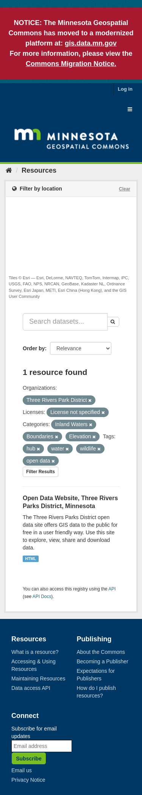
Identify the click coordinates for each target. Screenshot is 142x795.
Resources (39, 170)
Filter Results (40, 471)
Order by (34, 348)
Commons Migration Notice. (71, 64)
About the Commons (101, 652)
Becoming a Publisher (102, 661)
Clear (124, 189)
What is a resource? (35, 652)
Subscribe (29, 759)
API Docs (42, 596)
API (111, 589)
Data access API (30, 688)
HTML (30, 558)
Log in (125, 89)
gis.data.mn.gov (91, 43)
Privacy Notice (28, 780)
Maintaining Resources (38, 678)
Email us (21, 770)
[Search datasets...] (65, 322)
